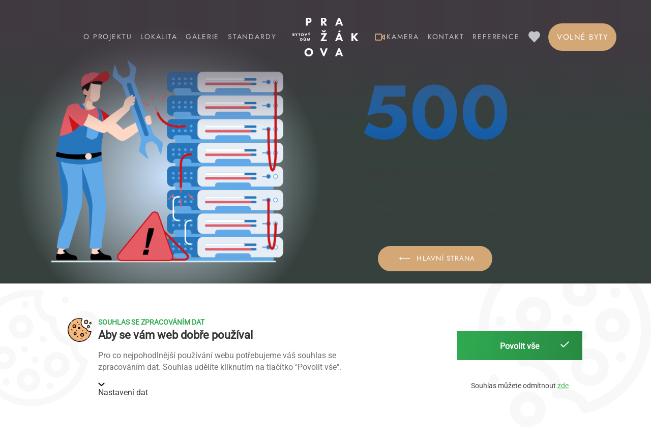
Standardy (252, 36)
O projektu (107, 36)
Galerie (202, 36)
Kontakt (446, 36)
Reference (495, 36)
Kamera (397, 36)
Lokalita (158, 36)
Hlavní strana (435, 258)
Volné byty (582, 37)
